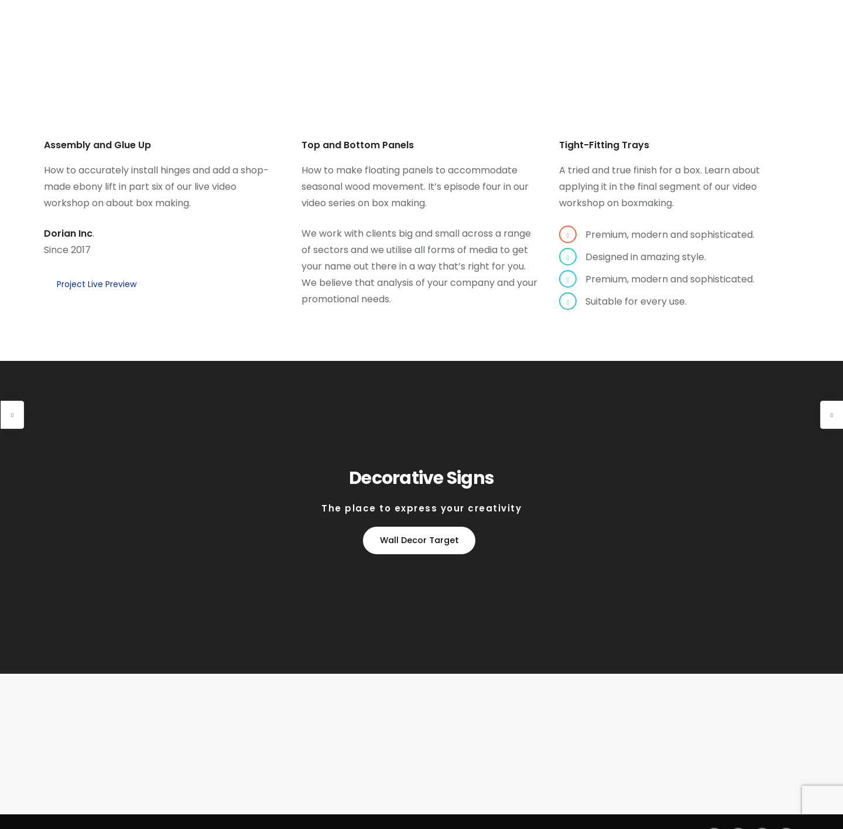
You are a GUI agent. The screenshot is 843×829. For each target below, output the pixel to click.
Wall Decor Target (419, 507)
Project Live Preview (84, 245)
